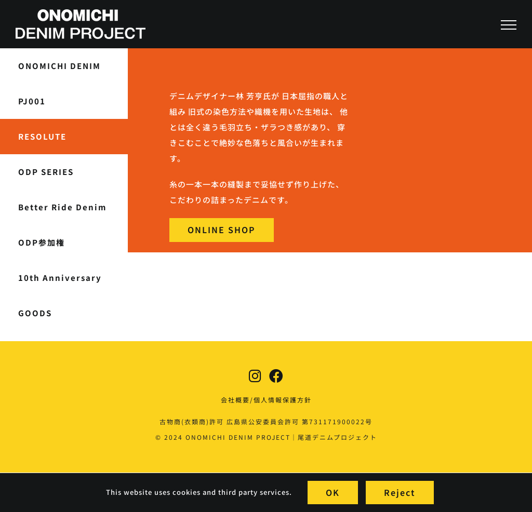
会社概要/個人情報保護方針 (266, 399)
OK (333, 492)
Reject (400, 492)
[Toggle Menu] (509, 25)
